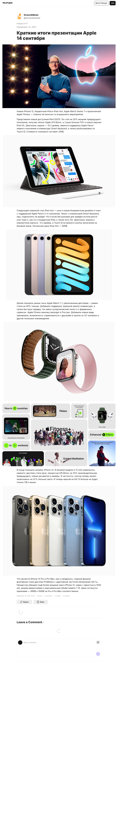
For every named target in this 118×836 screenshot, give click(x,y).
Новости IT (22, 23)
